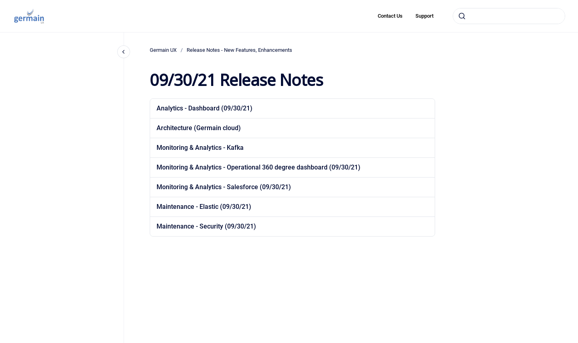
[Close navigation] (123, 51)
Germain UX (163, 50)
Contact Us (390, 16)
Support (424, 16)
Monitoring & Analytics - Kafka (200, 147)
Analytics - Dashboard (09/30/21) (204, 108)
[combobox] (509, 16)
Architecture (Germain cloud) (199, 128)
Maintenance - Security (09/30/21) (206, 226)
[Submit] (462, 16)
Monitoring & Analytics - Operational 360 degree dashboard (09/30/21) (258, 167)
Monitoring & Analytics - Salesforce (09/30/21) (224, 187)
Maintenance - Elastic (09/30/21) (204, 206)
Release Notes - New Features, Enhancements (239, 50)
